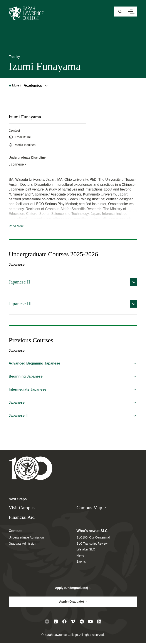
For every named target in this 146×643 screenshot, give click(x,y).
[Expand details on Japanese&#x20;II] (73, 282)
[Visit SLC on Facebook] (64, 621)
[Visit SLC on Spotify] (81, 621)
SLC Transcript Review (92, 543)
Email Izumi (22, 137)
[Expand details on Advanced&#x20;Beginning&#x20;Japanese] (73, 363)
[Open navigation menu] (131, 11)
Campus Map (96, 508)
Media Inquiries (25, 145)
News (80, 555)
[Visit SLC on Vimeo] (73, 621)
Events (81, 561)
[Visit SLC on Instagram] (47, 621)
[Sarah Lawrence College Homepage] (30, 468)
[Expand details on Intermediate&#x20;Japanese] (73, 389)
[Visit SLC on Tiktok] (55, 621)
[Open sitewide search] (120, 11)
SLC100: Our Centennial (93, 537)
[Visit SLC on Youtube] (90, 621)
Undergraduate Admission (26, 537)
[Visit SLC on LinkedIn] (99, 621)
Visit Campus (22, 507)
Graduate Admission (22, 543)
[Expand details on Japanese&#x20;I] (73, 402)
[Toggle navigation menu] (29, 86)
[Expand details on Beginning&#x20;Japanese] (73, 376)
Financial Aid (22, 517)
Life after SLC (86, 549)
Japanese (16, 164)
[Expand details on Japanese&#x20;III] (73, 304)
